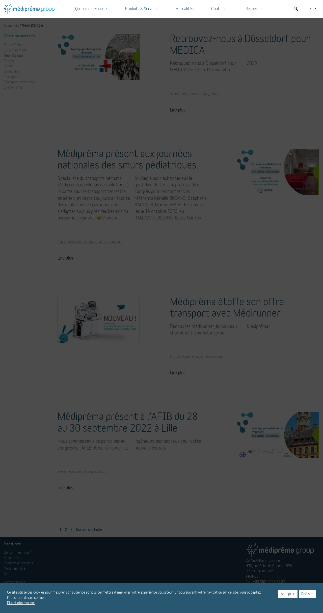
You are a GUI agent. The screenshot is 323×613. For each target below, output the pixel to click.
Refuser (307, 594)
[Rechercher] (268, 9)
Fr (311, 9)
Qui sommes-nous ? (91, 9)
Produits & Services (141, 9)
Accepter (288, 594)
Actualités (185, 9)
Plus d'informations (21, 603)
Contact (218, 9)
